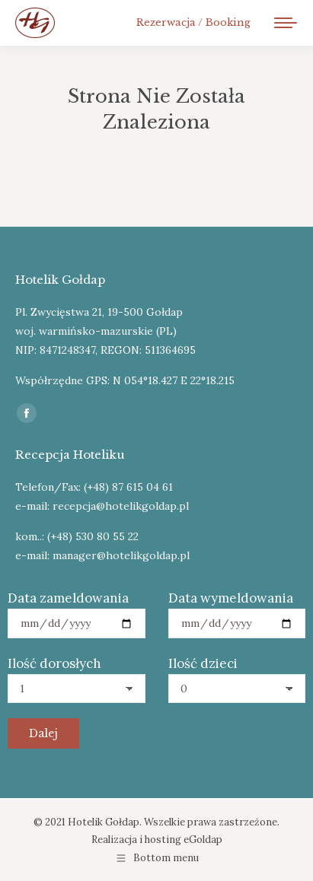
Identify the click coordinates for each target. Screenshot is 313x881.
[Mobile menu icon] (285, 22)
